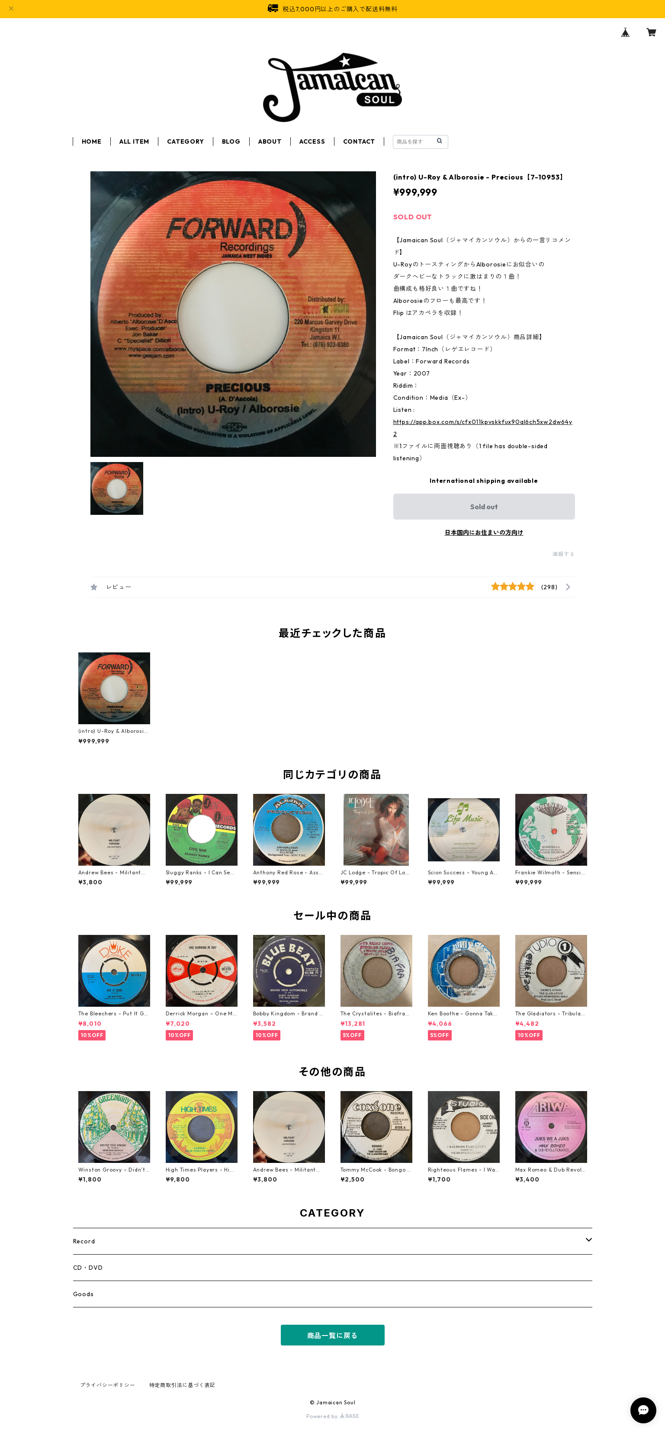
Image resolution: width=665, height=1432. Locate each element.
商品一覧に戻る (332, 1335)
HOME (92, 141)
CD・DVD (88, 1267)
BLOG (231, 141)
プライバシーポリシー (107, 1385)
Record (84, 1241)
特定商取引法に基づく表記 (182, 1385)
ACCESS (312, 141)
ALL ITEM (134, 141)
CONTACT (359, 141)
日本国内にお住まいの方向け (484, 532)
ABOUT (270, 141)
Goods (83, 1294)
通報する (564, 554)
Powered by (332, 1416)
